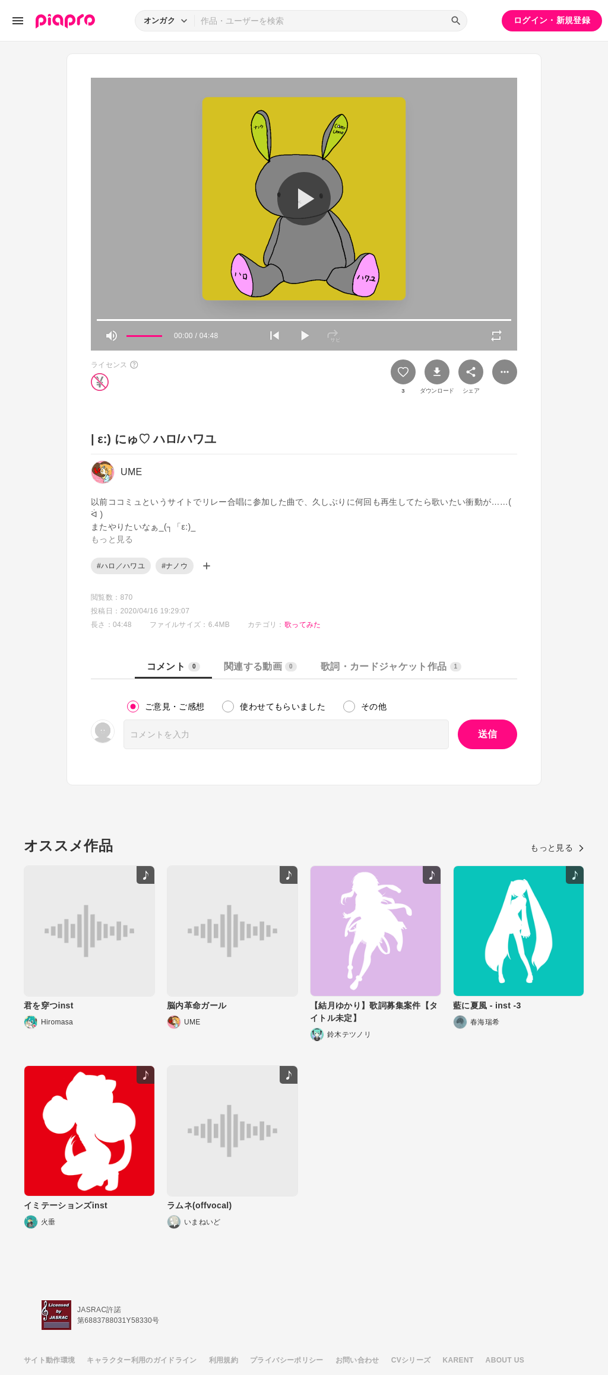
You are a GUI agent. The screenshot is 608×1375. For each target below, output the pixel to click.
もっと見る (557, 847)
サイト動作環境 (49, 1360)
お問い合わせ (357, 1360)
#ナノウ (175, 566)
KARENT (458, 1360)
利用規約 (223, 1360)
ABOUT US (505, 1360)
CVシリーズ (411, 1360)
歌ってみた (302, 624)
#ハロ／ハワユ (121, 566)
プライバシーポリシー (287, 1360)
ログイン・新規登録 (552, 20)
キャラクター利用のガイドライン (142, 1360)
